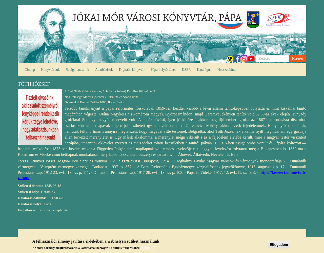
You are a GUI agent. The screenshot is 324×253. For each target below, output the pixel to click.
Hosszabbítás (226, 70)
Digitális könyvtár (132, 70)
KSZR (186, 70)
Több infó (148, 249)
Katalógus (204, 70)
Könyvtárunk (50, 70)
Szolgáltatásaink (77, 70)
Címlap (30, 70)
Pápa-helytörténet (163, 70)
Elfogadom (279, 246)
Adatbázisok (104, 70)
